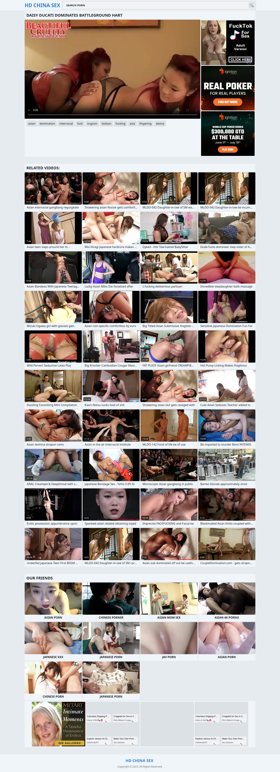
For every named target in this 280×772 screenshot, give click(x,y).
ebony (160, 124)
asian (31, 124)
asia (132, 124)
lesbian (106, 124)
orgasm (92, 124)
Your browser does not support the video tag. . (112, 69)
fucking (120, 124)
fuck (80, 124)
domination (47, 124)
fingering (145, 124)
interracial (66, 124)
